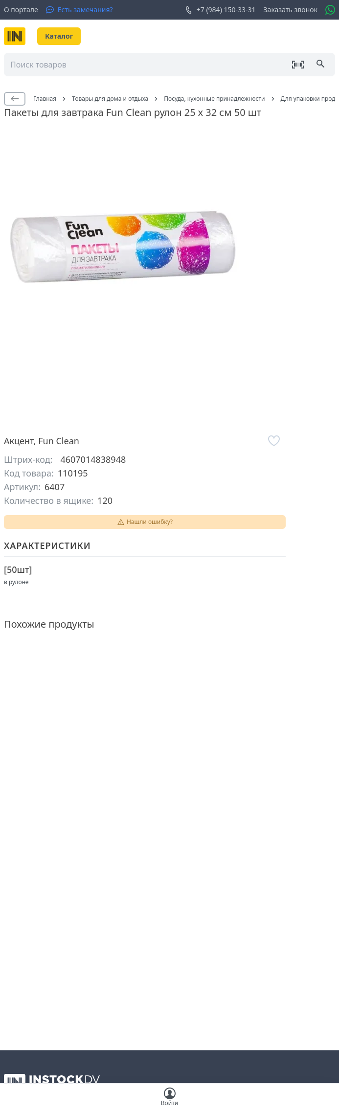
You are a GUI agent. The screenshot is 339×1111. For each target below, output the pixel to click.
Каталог (59, 36)
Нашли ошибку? (145, 522)
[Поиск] (321, 64)
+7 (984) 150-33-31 (220, 10)
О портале (21, 9)
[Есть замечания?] (79, 10)
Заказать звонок (290, 9)
